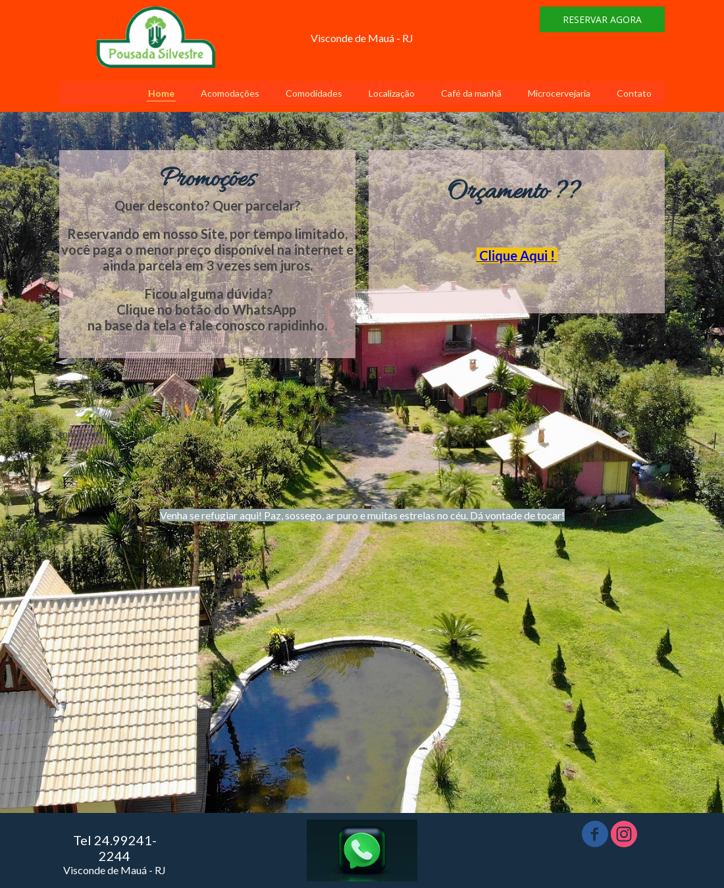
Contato (634, 93)
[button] (602, 19)
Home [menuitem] (161, 93)
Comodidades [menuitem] (314, 93)
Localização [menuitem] (392, 93)
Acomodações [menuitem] (230, 93)
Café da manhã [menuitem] (471, 93)
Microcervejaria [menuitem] (559, 93)
